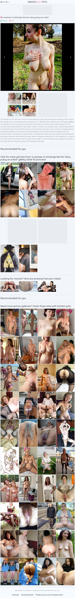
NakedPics (37, 2)
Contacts (15, 595)
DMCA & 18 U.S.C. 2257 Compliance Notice (49, 595)
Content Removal (27, 595)
